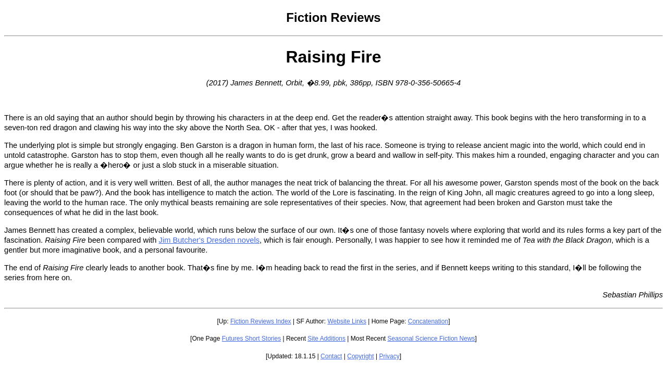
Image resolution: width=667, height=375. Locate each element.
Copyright (360, 356)
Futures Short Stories (251, 338)
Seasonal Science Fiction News (431, 338)
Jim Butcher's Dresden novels (209, 240)
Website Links (346, 321)
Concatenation (428, 321)
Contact (331, 356)
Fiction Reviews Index (260, 321)
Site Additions (326, 338)
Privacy (389, 356)
